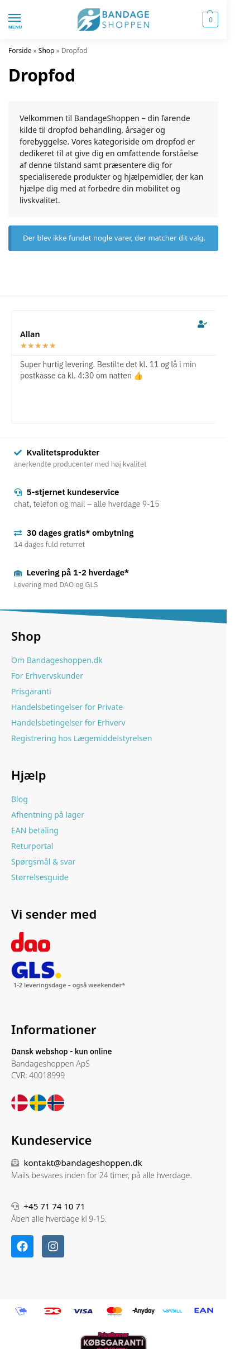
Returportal (32, 846)
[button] (209, 19)
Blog (19, 799)
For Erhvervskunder (47, 675)
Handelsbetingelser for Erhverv (68, 722)
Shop (47, 50)
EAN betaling (35, 830)
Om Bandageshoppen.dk (57, 660)
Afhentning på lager (47, 814)
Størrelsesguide (40, 877)
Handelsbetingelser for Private (67, 707)
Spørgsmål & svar (43, 861)
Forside (19, 50)
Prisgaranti (31, 691)
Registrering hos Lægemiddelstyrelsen (81, 738)
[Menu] (25, 18)
